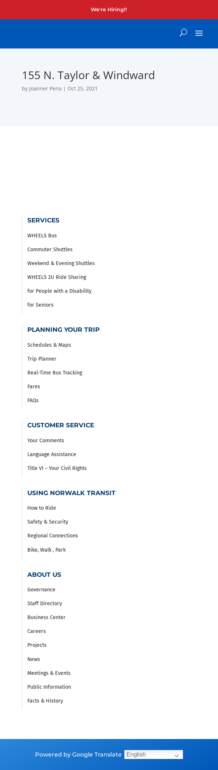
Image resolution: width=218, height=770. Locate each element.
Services (43, 220)
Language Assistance (51, 454)
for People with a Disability (59, 291)
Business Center (46, 617)
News (33, 659)
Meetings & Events (49, 673)
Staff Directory (44, 603)
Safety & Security (47, 522)
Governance (41, 590)
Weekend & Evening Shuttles (61, 263)
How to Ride (41, 508)
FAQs (33, 400)
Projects (37, 645)
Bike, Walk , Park (46, 550)
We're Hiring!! (109, 9)
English (135, 754)
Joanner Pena (45, 88)
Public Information (49, 687)
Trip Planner (42, 359)
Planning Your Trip (63, 329)
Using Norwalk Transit (71, 493)
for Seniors (40, 305)
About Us (44, 574)
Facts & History (45, 701)
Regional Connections (52, 536)
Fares (33, 387)
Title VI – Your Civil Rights (57, 468)
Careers (36, 631)
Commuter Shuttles (50, 249)
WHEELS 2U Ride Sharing (56, 277)
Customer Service (60, 425)
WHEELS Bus (42, 236)
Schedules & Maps (49, 345)
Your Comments (45, 441)
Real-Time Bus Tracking (54, 373)
